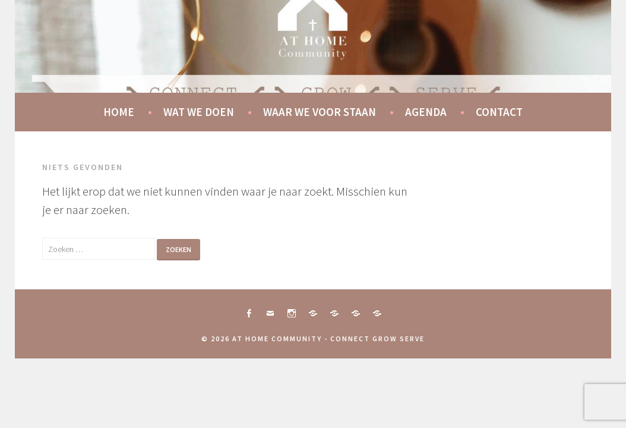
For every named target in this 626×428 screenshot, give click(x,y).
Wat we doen (198, 112)
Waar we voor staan (319, 112)
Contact (499, 112)
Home (118, 112)
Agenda (426, 112)
